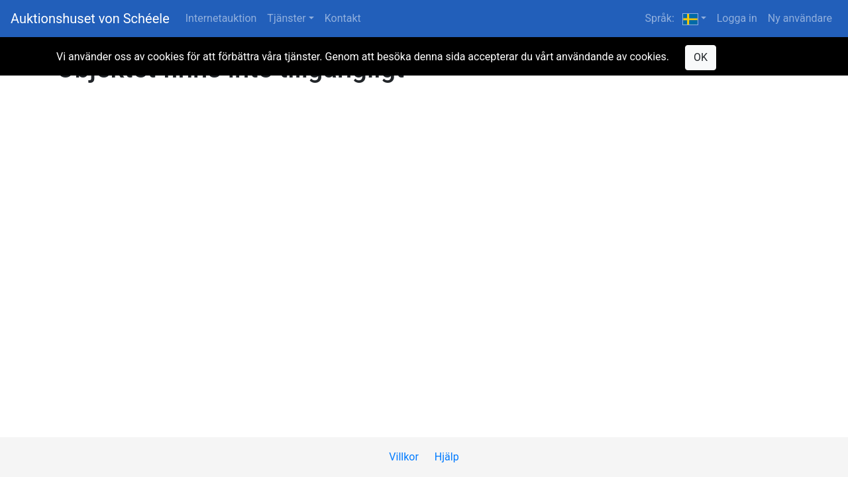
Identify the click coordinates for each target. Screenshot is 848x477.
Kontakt (343, 18)
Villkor (404, 456)
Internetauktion (221, 18)
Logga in (737, 18)
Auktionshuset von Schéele (90, 18)
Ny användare (800, 18)
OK (701, 57)
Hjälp (447, 456)
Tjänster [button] (286, 18)
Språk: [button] (671, 18)
